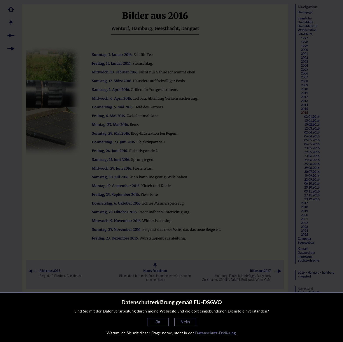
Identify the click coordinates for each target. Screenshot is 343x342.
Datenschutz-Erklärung (215, 332)
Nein (185, 321)
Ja (157, 321)
